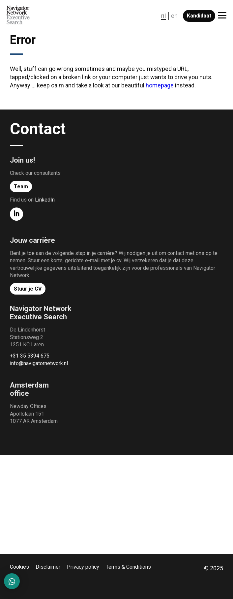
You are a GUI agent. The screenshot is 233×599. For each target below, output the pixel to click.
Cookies (19, 567)
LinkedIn (45, 200)
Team (21, 186)
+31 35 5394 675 (29, 356)
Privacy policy (83, 567)
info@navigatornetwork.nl (39, 363)
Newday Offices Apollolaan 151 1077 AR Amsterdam (34, 413)
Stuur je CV (28, 289)
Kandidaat (199, 16)
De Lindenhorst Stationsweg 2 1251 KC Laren (27, 337)
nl (163, 16)
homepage (160, 85)
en (174, 16)
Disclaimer (48, 567)
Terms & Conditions (128, 567)
